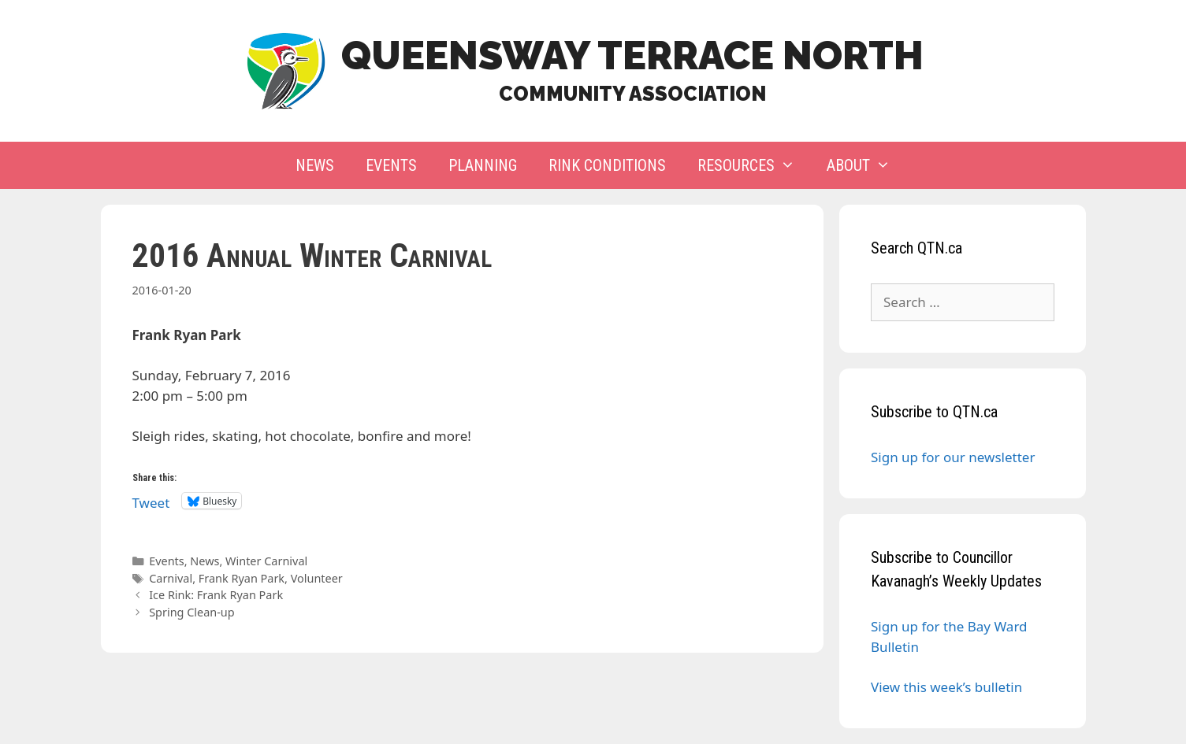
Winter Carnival (266, 560)
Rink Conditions (607, 165)
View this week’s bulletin (946, 687)
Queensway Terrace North (632, 55)
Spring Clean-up (192, 612)
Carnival (170, 578)
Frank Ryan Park (241, 578)
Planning (482, 165)
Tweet (151, 500)
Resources (754, 165)
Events (391, 165)
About (866, 165)
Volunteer (317, 578)
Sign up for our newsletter (953, 457)
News (315, 165)
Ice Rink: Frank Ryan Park (216, 594)
